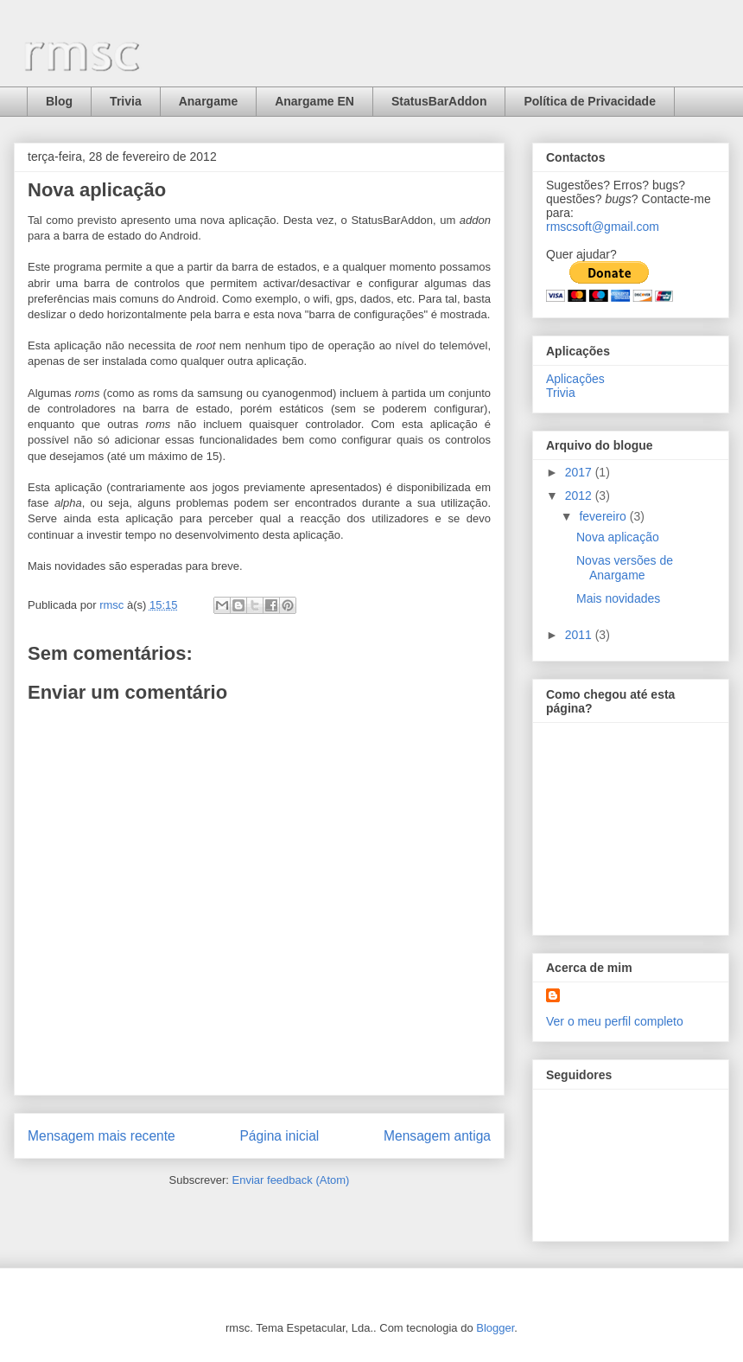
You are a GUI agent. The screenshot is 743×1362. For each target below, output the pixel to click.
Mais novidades (618, 598)
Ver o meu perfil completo (614, 1021)
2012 (580, 495)
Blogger (495, 1327)
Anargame (208, 101)
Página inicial (279, 1136)
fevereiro (604, 516)
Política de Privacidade (590, 101)
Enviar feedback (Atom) (291, 1179)
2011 (580, 635)
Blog (59, 101)
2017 (580, 472)
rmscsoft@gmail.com (602, 226)
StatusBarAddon (438, 101)
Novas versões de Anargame (624, 567)
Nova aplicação (617, 537)
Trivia (126, 101)
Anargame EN (314, 101)
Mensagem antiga (437, 1136)
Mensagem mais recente (101, 1136)
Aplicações (575, 379)
